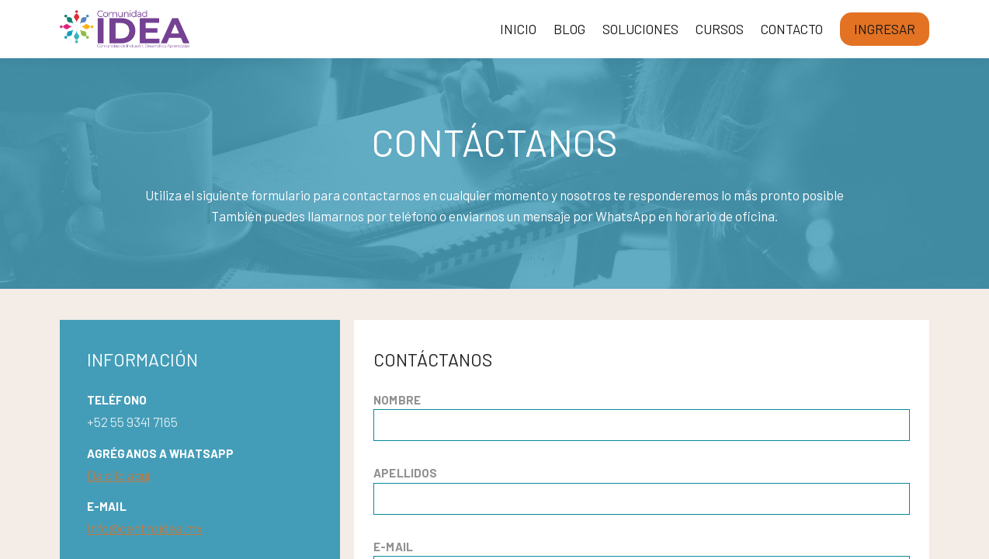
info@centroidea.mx (145, 528)
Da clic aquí (118, 475)
